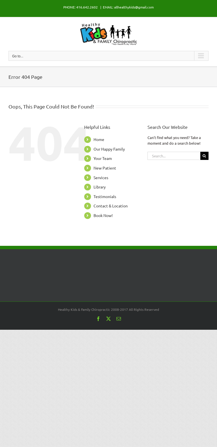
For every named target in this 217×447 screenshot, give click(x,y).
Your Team (103, 158)
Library (100, 186)
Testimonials (105, 196)
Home (99, 139)
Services (101, 177)
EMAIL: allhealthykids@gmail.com (128, 7)
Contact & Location (111, 205)
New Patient (105, 167)
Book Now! (103, 215)
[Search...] (173, 156)
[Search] (204, 156)
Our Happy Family (109, 148)
